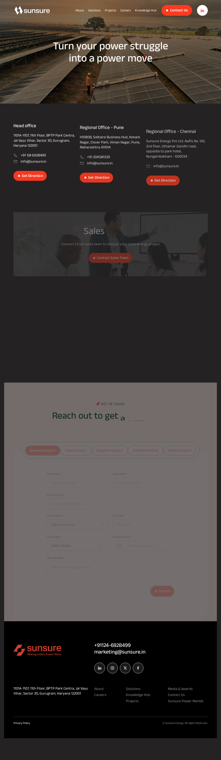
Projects (110, 10)
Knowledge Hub (146, 10)
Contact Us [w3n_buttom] (179, 10)
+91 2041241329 (95, 168)
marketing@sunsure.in (120, 652)
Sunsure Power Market (185, 701)
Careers (125, 10)
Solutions (94, 10)
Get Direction (32, 181)
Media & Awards (180, 689)
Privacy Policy (21, 723)
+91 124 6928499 (29, 160)
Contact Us (176, 695)
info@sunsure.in (29, 166)
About (79, 10)
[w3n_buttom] (32, 10)
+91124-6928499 (112, 645)
